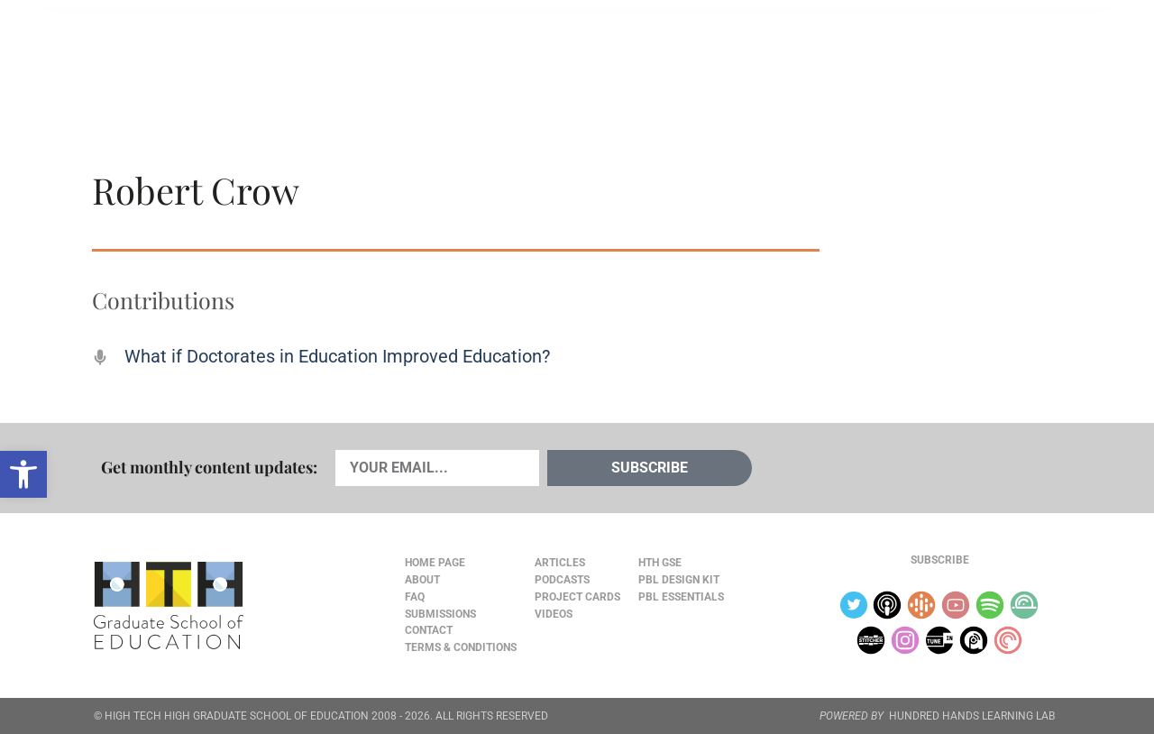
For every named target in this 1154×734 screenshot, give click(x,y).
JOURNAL (853, 55)
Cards (226, 55)
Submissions (440, 614)
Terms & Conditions (461, 647)
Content (997, 55)
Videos (394, 55)
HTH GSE (660, 562)
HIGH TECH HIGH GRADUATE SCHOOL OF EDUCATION (237, 716)
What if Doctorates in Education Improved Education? (337, 356)
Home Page (435, 562)
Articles (146, 55)
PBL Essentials (681, 597)
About (921, 55)
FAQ (415, 597)
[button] (23, 474)
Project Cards (577, 597)
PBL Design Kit (678, 579)
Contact (429, 630)
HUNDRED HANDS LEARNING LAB (972, 716)
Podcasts (309, 55)
